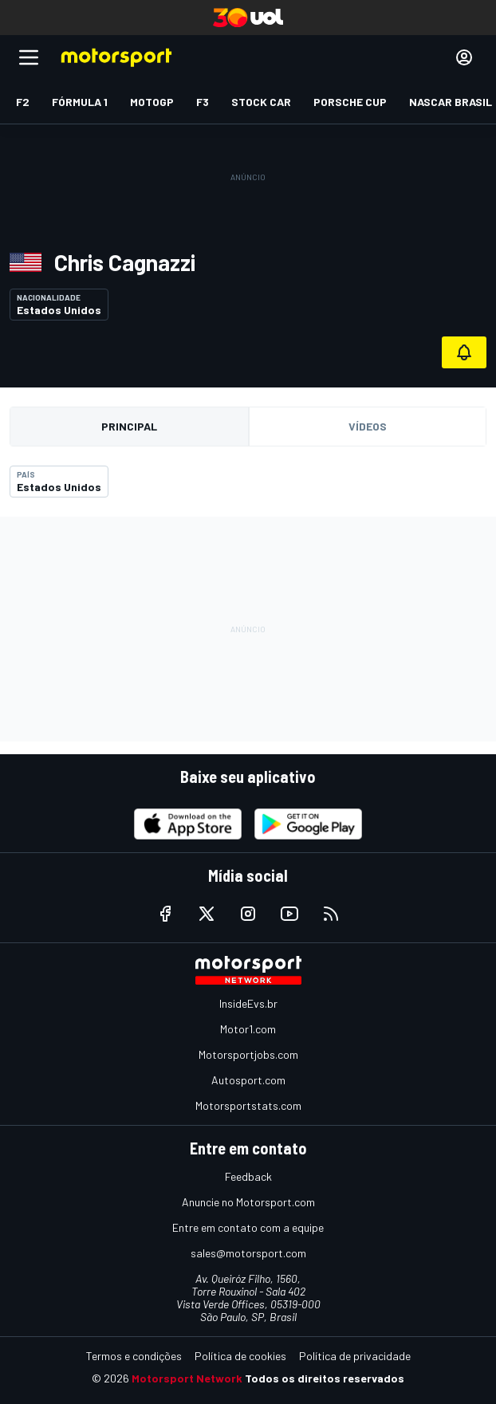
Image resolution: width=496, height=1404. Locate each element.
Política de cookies (240, 1356)
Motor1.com (248, 1029)
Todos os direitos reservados (324, 1378)
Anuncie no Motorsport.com (248, 1202)
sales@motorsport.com (248, 1253)
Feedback (248, 1176)
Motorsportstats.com (248, 1105)
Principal (129, 426)
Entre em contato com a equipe (248, 1227)
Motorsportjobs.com (248, 1054)
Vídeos (367, 426)
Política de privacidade (355, 1356)
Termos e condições (134, 1356)
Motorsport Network (187, 1378)
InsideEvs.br (248, 1003)
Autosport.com (248, 1080)
